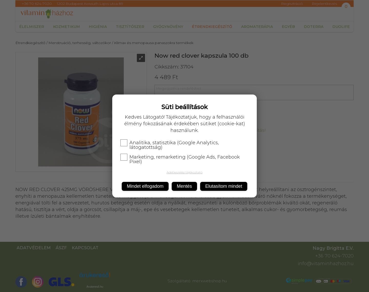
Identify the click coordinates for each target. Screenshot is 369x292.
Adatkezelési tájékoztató (184, 172)
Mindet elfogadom (145, 186)
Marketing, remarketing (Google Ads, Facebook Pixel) (180, 159)
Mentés (184, 186)
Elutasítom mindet (223, 186)
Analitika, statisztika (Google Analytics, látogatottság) (169, 145)
